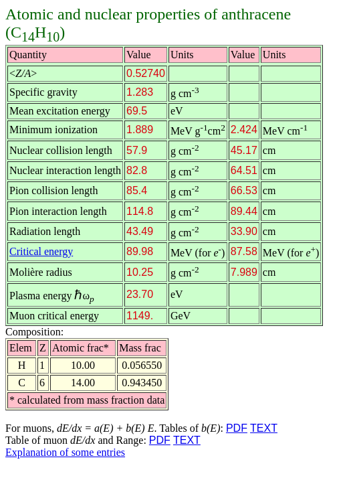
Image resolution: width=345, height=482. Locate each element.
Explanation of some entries (65, 452)
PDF (236, 428)
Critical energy (41, 251)
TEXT (263, 428)
